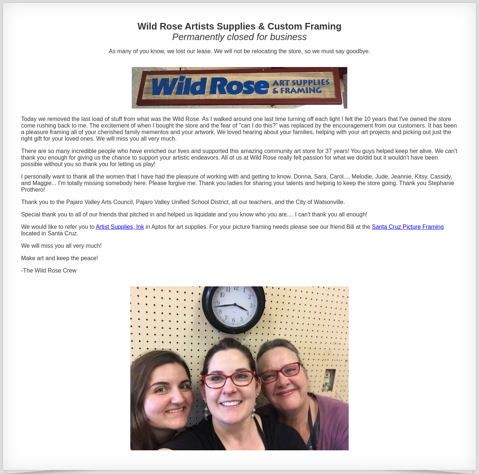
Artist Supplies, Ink (120, 227)
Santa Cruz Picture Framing (408, 227)
